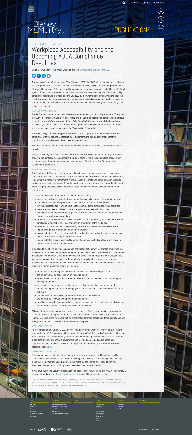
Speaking (99, 406)
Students (121, 404)
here (91, 146)
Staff (119, 409)
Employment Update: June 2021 (95, 70)
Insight (98, 401)
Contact (145, 2)
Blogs (98, 418)
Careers (133, 2)
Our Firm (32, 404)
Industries (55, 409)
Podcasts (99, 421)
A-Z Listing (55, 411)
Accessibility (156, 429)
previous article (76, 92)
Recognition (33, 409)
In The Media (100, 411)
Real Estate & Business (59, 406)
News (98, 409)
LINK (49, 347)
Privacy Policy (143, 429)
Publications (132, 30)
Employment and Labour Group (67, 374)
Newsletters (100, 413)
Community (33, 416)
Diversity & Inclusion (36, 413)
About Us (33, 406)
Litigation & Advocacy (59, 404)
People (76, 401)
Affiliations (33, 411)
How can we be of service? (60, 413)
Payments (158, 2)
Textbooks (99, 416)
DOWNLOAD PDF (58, 44)
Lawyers (120, 406)
